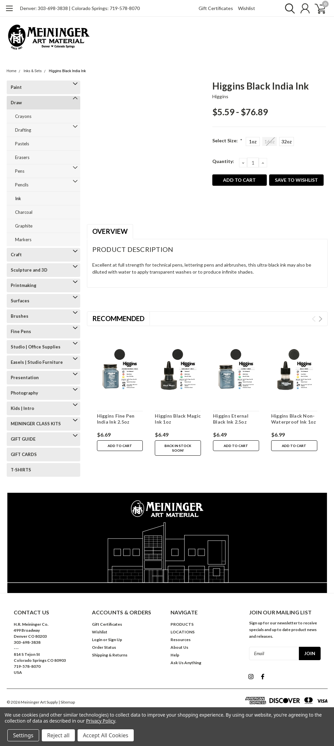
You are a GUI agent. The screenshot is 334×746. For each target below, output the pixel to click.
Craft (16, 254)
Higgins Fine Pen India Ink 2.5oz (116, 419)
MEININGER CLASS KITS (36, 423)
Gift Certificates (216, 8)
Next (320, 319)
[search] (288, 8)
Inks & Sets (32, 71)
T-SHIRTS (21, 469)
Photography (24, 393)
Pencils (21, 184)
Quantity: (223, 161)
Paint (16, 87)
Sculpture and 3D (29, 270)
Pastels (22, 143)
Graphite (23, 226)
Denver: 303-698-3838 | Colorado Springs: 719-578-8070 (80, 8)
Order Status (104, 647)
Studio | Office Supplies (36, 346)
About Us (179, 647)
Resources (181, 639)
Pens (19, 171)
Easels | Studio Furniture (37, 362)
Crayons (23, 116)
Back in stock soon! (177, 448)
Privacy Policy (100, 721)
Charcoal (23, 212)
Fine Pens (21, 331)
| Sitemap (67, 702)
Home (12, 71)
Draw (16, 102)
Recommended (118, 318)
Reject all (58, 735)
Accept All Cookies (105, 735)
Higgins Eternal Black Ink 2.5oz (230, 419)
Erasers (22, 157)
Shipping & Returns (109, 654)
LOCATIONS (183, 631)
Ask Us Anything (186, 662)
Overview (110, 231)
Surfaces (20, 300)
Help (175, 654)
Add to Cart (120, 446)
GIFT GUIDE (23, 439)
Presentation (25, 377)
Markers (23, 239)
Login (97, 639)
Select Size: (227, 140)
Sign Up (115, 639)
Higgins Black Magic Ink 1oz (178, 419)
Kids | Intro (22, 408)
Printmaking (23, 285)
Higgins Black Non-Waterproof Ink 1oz (293, 419)
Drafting (23, 130)
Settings (23, 735)
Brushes (19, 316)
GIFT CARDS (24, 454)
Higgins (220, 96)
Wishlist (246, 8)
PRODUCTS (182, 624)
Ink (18, 198)
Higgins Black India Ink (67, 71)
